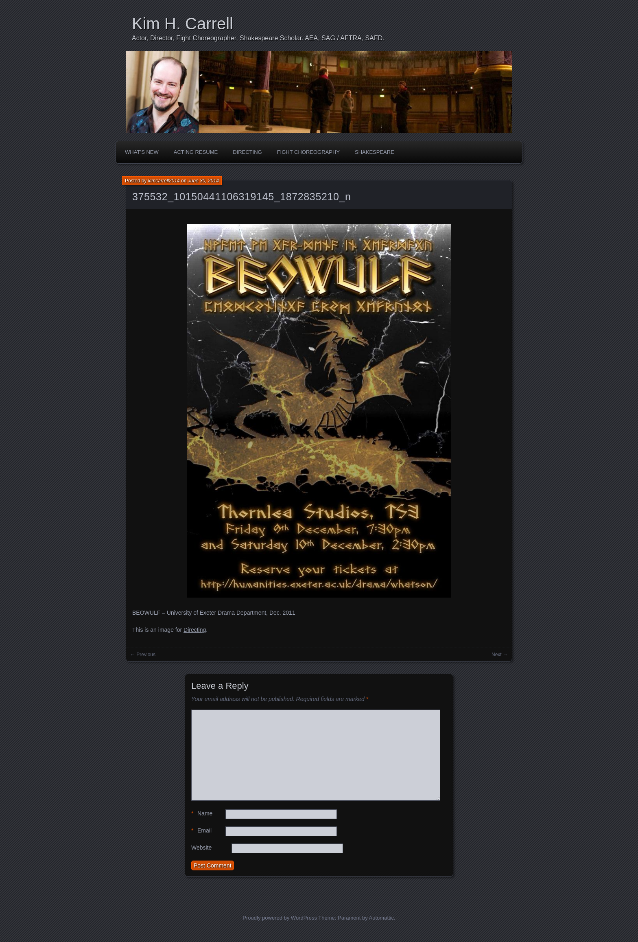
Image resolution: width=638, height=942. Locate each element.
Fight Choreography (308, 152)
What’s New (142, 152)
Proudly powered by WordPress (280, 918)
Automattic (381, 918)
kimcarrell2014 (164, 181)
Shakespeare (374, 152)
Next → (500, 654)
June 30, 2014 (203, 181)
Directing (247, 152)
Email (201, 830)
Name (201, 813)
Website (201, 847)
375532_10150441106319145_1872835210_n (241, 196)
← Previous (142, 654)
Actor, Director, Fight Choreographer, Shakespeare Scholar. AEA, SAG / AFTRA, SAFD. (258, 38)
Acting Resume (196, 152)
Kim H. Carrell (182, 24)
